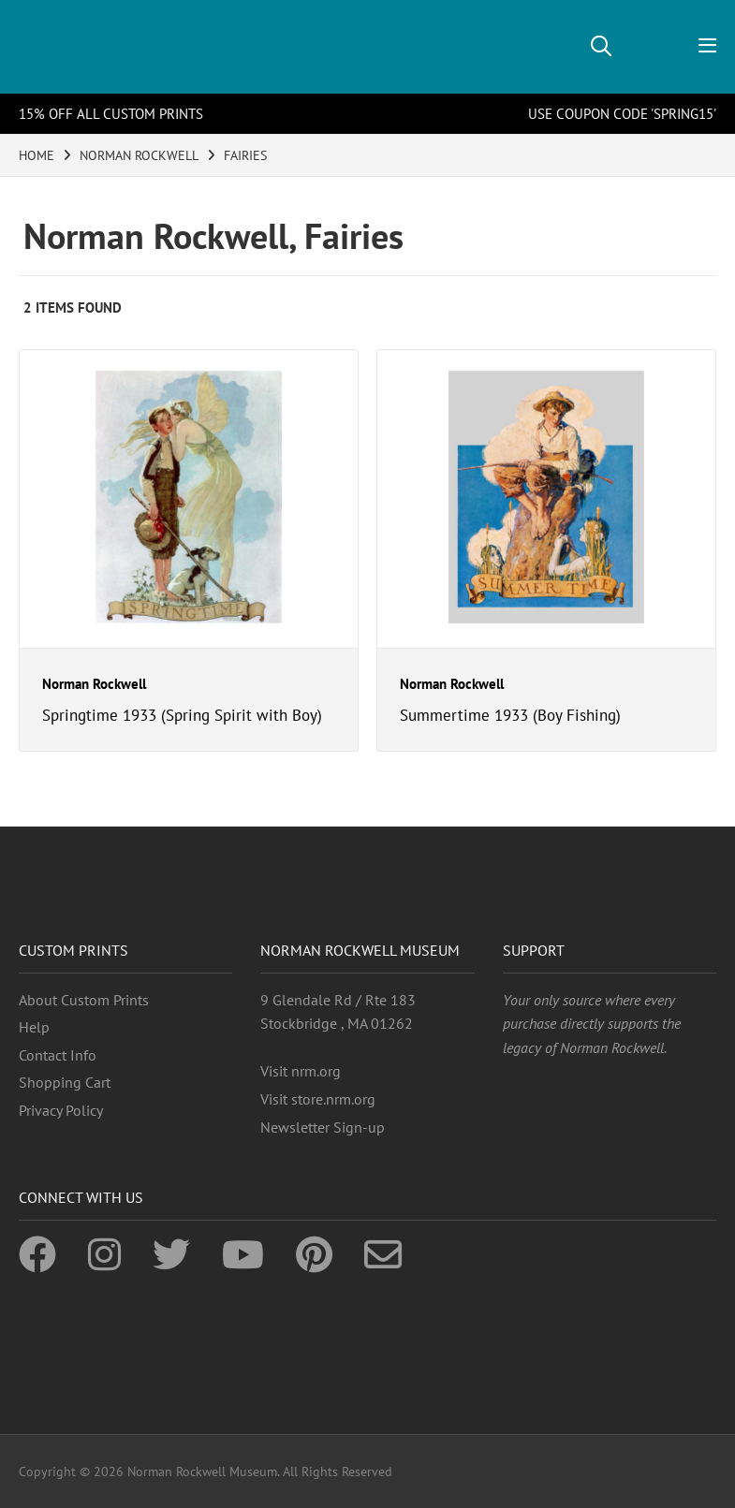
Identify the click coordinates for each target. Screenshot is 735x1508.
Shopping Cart (64, 1082)
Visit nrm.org (300, 1070)
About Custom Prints (84, 999)
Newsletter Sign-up (322, 1127)
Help (34, 1027)
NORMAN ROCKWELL (139, 155)
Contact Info (57, 1055)
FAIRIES (245, 155)
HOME (36, 155)
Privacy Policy (61, 1110)
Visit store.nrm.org (317, 1099)
